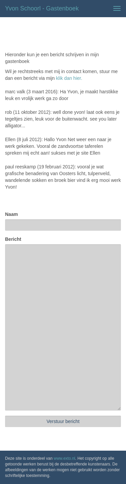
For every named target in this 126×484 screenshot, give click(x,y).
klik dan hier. (69, 78)
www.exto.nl (64, 458)
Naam (11, 214)
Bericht (13, 239)
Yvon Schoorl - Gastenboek (42, 8)
